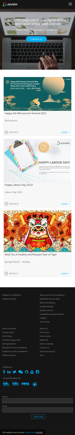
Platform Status (9, 355)
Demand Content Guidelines (14, 347)
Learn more (30, 432)
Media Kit (44, 340)
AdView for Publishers (11, 295)
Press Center (45, 336)
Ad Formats (45, 321)
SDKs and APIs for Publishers (52, 295)
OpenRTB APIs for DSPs (50, 299)
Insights (43, 318)
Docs (42, 355)
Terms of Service (9, 328)
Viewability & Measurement (52, 314)
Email (4, 406)
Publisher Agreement (11, 340)
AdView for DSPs (9, 299)
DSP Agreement (9, 343)
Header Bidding (46, 306)
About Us (44, 328)
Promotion (44, 332)
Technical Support (47, 351)
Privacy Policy (8, 332)
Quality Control (46, 310)
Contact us (36, 39)
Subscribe (38, 416)
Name (4, 396)
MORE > (65, 132)
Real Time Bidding (47, 302)
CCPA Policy (7, 336)
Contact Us (44, 347)
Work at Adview (46, 343)
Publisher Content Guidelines (15, 351)
